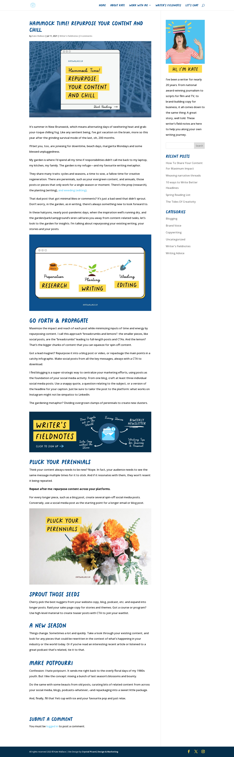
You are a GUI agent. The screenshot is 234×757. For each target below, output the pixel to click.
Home (102, 5)
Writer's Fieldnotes (68, 35)
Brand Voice (173, 225)
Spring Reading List (178, 195)
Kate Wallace (38, 35)
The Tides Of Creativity (181, 201)
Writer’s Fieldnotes (168, 5)
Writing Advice (175, 253)
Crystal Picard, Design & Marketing (100, 751)
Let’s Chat (191, 5)
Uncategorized (175, 239)
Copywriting (174, 232)
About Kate (117, 5)
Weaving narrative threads (183, 175)
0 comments (86, 35)
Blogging (171, 218)
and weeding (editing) (72, 190)
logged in (52, 726)
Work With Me (138, 5)
